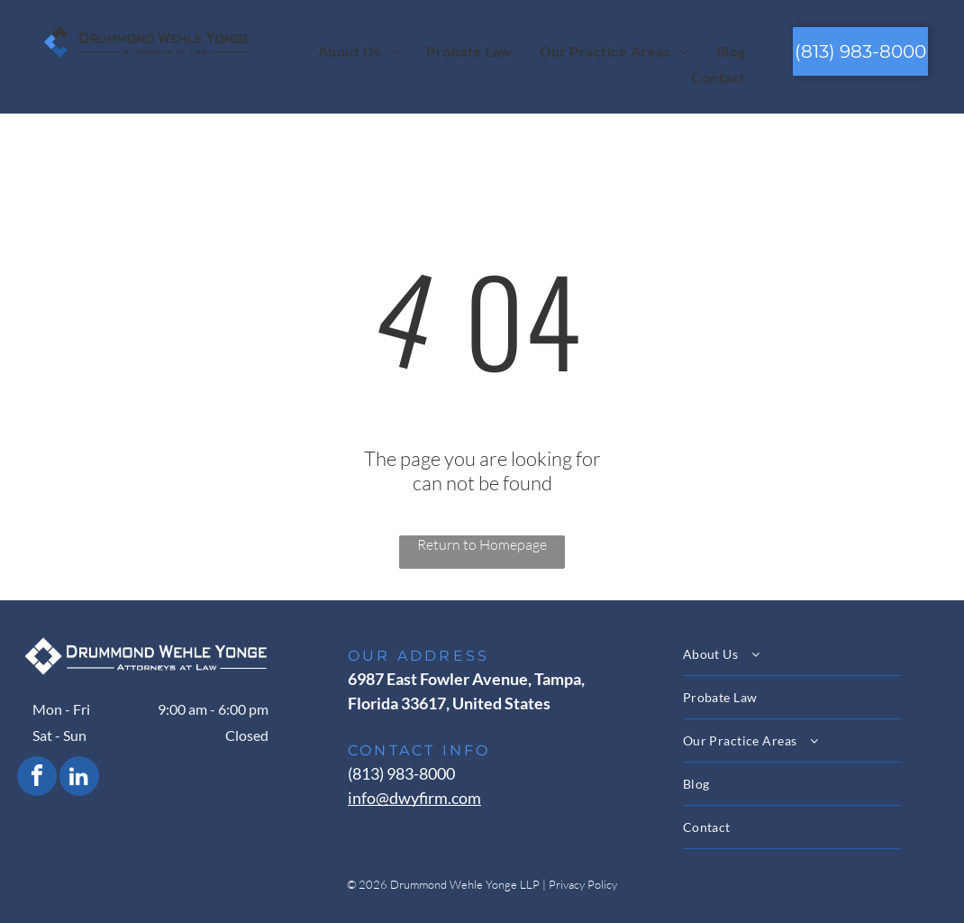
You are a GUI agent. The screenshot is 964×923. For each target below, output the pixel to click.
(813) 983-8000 (401, 773)
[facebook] (37, 778)
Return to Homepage (482, 544)
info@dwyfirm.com (414, 798)
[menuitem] (359, 50)
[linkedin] (79, 778)
